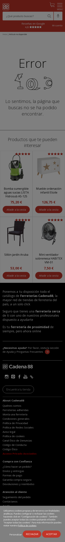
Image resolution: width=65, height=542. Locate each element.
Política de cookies (27, 525)
